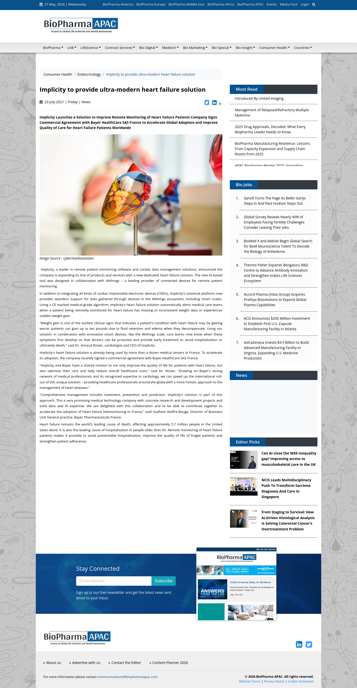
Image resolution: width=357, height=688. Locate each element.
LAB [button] (71, 47)
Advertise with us (84, 662)
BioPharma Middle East (186, 4)
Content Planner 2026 (168, 662)
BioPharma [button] (52, 47)
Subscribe (163, 581)
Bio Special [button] (220, 47)
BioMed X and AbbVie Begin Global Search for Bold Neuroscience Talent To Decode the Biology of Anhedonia (278, 246)
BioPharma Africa (221, 4)
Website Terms (250, 681)
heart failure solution (176, 275)
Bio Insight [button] (244, 47)
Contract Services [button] (118, 47)
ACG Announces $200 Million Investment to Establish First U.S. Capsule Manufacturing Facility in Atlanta (277, 323)
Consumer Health (58, 74)
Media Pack (288, 4)
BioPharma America (118, 4)
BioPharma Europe (150, 4)
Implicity (47, 269)
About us (52, 662)
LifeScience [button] (89, 47)
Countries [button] (301, 47)
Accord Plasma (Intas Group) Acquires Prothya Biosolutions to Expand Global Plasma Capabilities (275, 299)
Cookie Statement (301, 681)
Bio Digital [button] (147, 47)
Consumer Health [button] (273, 47)
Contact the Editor (124, 662)
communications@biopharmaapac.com (127, 676)
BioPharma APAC (250, 4)
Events (272, 4)
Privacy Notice (274, 681)
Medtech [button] (169, 47)
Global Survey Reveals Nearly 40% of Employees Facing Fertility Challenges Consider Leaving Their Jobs (274, 222)
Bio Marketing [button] (194, 47)
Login (305, 4)
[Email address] (114, 581)
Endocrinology (89, 74)
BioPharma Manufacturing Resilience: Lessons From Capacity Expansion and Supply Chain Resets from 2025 (272, 150)
